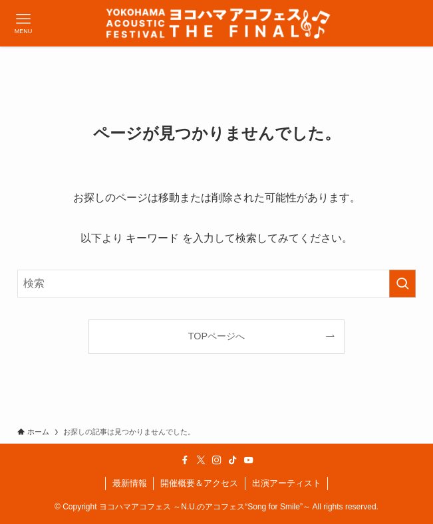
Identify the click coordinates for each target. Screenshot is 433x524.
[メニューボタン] (23, 23)
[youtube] (249, 460)
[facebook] (185, 460)
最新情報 (129, 483)
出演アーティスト (286, 483)
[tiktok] (233, 460)
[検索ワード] (216, 284)
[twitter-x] (201, 460)
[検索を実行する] (402, 284)
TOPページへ (216, 336)
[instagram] (217, 460)
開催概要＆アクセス (199, 483)
